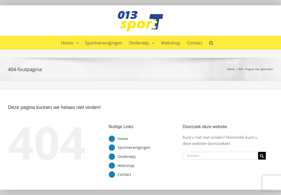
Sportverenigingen (134, 147)
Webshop (126, 165)
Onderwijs (127, 156)
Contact (124, 174)
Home (123, 138)
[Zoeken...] (220, 156)
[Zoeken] (262, 156)
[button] (211, 42)
